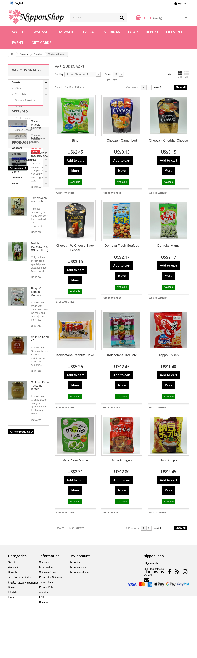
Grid (180, 74)
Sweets (19, 31)
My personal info (79, 603)
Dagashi (65, 31)
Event (17, 42)
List (186, 74)
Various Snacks (23, 130)
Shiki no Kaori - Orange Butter (40, 513)
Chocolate (20, 94)
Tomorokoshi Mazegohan (39, 327)
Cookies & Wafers (24, 100)
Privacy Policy (47, 618)
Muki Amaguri (122, 460)
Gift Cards (41, 42)
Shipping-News (47, 603)
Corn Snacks (21, 124)
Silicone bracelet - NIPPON (37, 212)
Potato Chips (21, 112)
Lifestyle (174, 31)
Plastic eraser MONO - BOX (40, 281)
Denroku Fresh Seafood (121, 245)
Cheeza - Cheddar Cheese (168, 140)
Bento (152, 31)
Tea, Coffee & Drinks (100, 31)
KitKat (18, 88)
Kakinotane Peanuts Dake (75, 355)
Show (108, 74)
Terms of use (46, 613)
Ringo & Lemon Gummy (36, 419)
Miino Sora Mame (75, 460)
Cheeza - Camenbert (122, 140)
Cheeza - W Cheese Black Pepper (75, 248)
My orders (75, 593)
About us (44, 623)
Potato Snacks (22, 118)
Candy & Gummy (24, 141)
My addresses (78, 598)
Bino (75, 140)
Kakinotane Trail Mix (122, 355)
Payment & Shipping (50, 608)
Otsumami (20, 135)
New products (26, 269)
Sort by (59, 74)
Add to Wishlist (65, 192)
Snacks (18, 106)
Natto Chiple (168, 460)
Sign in (180, 3)
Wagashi (41, 31)
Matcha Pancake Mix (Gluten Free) (39, 374)
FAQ (41, 628)
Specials (20, 198)
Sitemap (43, 633)
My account (80, 587)
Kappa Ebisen (168, 355)
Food (133, 31)
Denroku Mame (168, 245)
